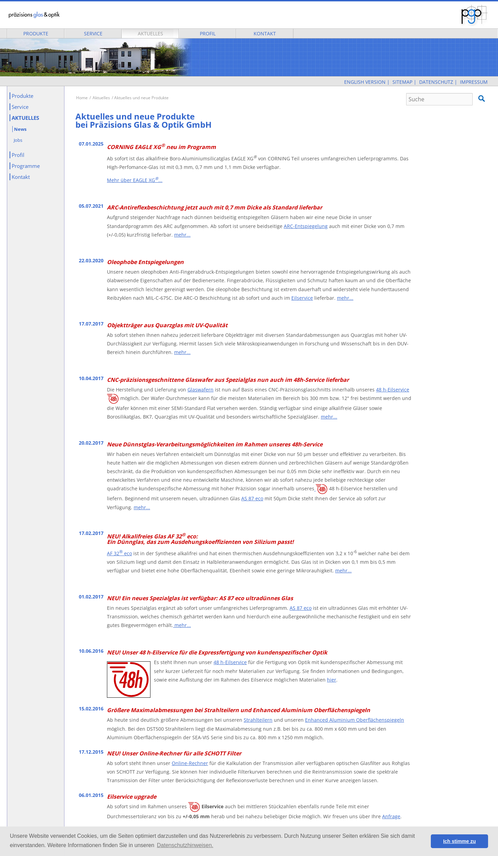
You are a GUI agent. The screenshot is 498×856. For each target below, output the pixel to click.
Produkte (35, 33)
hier (331, 679)
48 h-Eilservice (392, 389)
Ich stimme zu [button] (459, 841)
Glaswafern (200, 389)
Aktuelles (150, 33)
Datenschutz (436, 82)
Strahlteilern (258, 720)
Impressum (474, 82)
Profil (208, 33)
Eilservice (302, 298)
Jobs (18, 140)
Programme (26, 165)
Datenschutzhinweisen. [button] (185, 845)
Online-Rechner (190, 763)
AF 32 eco (119, 553)
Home (82, 98)
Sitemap (402, 82)
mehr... (182, 234)
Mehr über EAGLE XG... (134, 180)
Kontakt (265, 33)
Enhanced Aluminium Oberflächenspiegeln (354, 720)
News (20, 129)
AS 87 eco (252, 498)
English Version (365, 82)
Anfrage (391, 816)
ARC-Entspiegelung (306, 226)
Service (93, 33)
